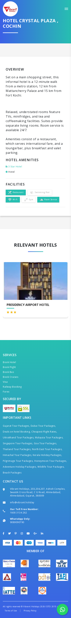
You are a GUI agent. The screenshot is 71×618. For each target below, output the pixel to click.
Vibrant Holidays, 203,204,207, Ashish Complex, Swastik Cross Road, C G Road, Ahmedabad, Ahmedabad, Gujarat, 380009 (37, 492)
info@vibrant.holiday (22, 502)
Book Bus (8, 372)
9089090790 (17, 522)
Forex (6, 391)
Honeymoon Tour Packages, (50, 461)
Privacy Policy (30, 610)
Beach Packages (12, 472)
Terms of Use (11, 610)
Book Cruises (10, 377)
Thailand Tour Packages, (17, 449)
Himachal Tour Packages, (17, 455)
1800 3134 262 (18, 512)
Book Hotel (9, 362)
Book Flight (9, 367)
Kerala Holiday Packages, (47, 455)
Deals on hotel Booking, (17, 431)
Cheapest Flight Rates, (44, 431)
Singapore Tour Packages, (18, 443)
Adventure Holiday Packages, (20, 466)
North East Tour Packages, (47, 449)
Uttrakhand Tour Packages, (18, 437)
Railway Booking (12, 386)
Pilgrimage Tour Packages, (18, 461)
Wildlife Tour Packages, (51, 466)
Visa (5, 381)
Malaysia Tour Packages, (49, 437)
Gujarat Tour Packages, (16, 425)
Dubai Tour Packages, (43, 425)
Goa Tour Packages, (45, 443)
